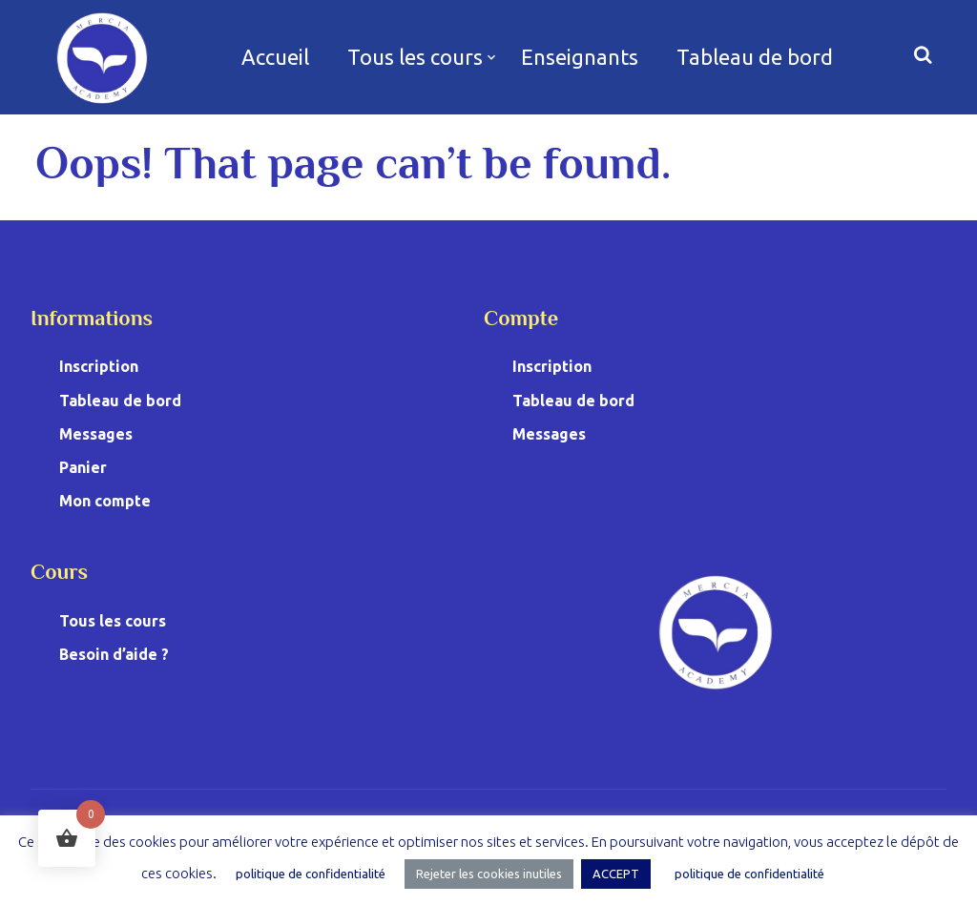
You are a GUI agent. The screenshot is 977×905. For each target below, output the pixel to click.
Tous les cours (415, 57)
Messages (96, 433)
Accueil (275, 57)
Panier (83, 467)
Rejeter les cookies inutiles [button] (489, 873)
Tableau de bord (754, 57)
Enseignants (579, 57)
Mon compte (105, 500)
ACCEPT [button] (615, 873)
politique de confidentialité (310, 873)
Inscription (98, 366)
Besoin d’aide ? (114, 654)
